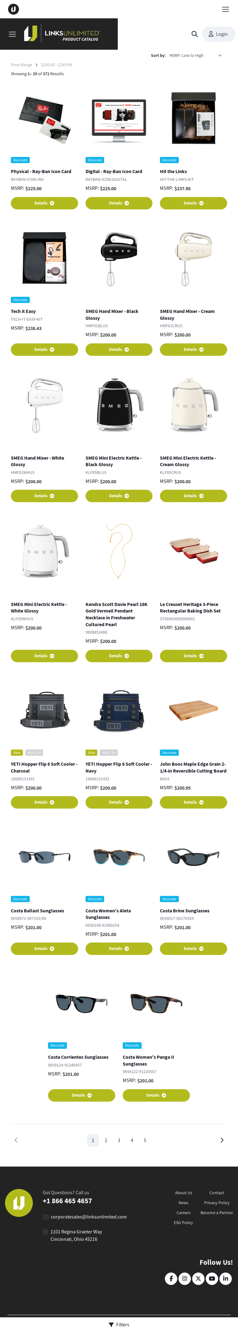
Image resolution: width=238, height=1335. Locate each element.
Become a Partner (217, 1212)
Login (218, 34)
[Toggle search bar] (194, 34)
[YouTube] (212, 1279)
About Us (183, 1192)
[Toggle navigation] (225, 9)
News (183, 1202)
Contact (216, 1192)
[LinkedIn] (225, 1279)
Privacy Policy (217, 1202)
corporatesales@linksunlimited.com (89, 1217)
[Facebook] (171, 1279)
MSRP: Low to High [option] (187, 55)
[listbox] (197, 56)
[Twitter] (198, 1279)
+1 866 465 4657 (67, 1201)
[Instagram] (184, 1279)
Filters (119, 1325)
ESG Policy (183, 1222)
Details (44, 203)
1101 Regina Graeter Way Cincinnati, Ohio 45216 (76, 1235)
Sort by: (158, 55)
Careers (184, 1212)
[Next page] (221, 1140)
